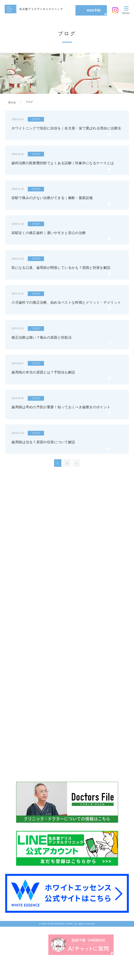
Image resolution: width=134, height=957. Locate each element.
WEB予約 (94, 10)
